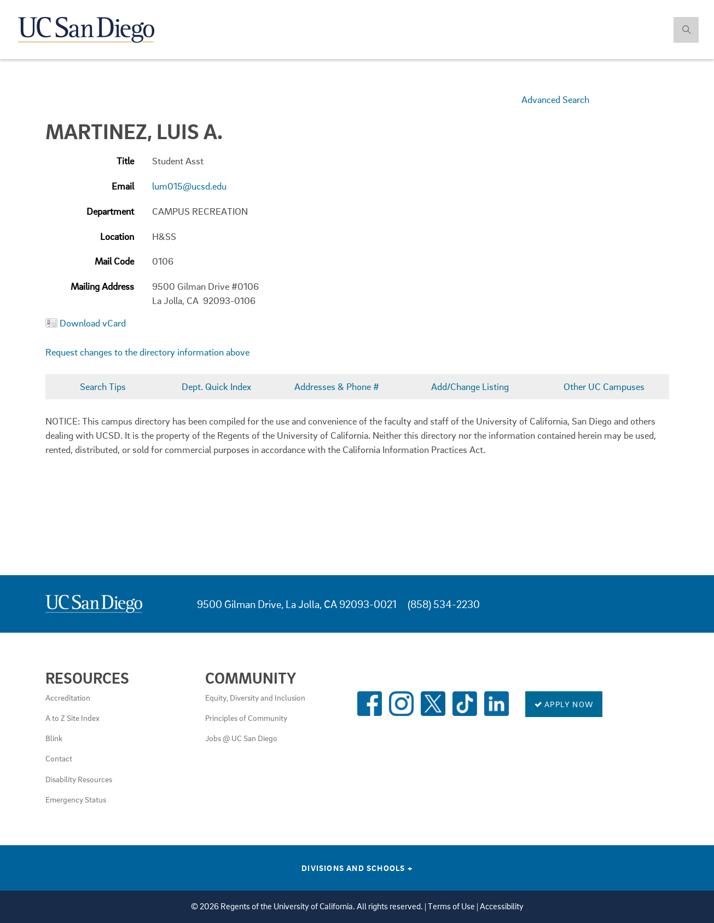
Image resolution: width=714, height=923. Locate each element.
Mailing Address (102, 286)
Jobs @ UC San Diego (241, 738)
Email (123, 186)
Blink (53, 738)
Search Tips (103, 386)
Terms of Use (451, 906)
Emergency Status (75, 799)
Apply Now (564, 704)
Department (110, 211)
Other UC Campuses (604, 386)
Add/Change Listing (470, 386)
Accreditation (67, 697)
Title (125, 161)
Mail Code (114, 261)
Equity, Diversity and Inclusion (255, 697)
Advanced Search (555, 99)
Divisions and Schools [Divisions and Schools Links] (357, 868)
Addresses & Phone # (336, 386)
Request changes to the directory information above (147, 352)
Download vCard (93, 323)
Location (117, 236)
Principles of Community (246, 718)
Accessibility (502, 906)
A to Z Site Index (72, 718)
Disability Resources (78, 779)
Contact (58, 758)
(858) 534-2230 (444, 604)
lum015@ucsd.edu (189, 186)
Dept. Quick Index (216, 386)
